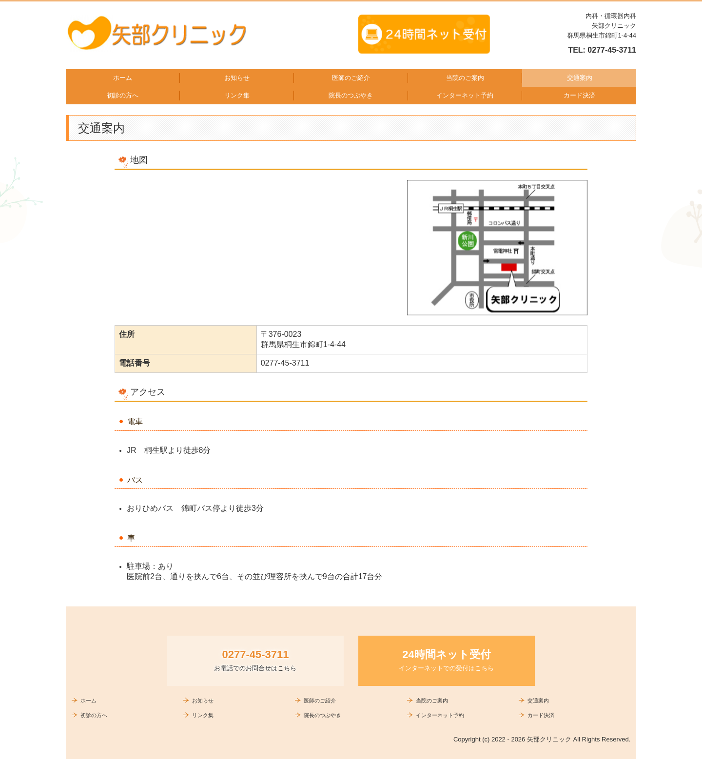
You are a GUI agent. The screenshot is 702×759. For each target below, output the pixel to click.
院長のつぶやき (351, 95)
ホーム (122, 77)
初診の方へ (122, 95)
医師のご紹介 (351, 77)
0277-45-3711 (611, 50)
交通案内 (579, 77)
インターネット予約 (464, 95)
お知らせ (237, 77)
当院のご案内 (465, 77)
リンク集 (237, 95)
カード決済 (579, 95)
